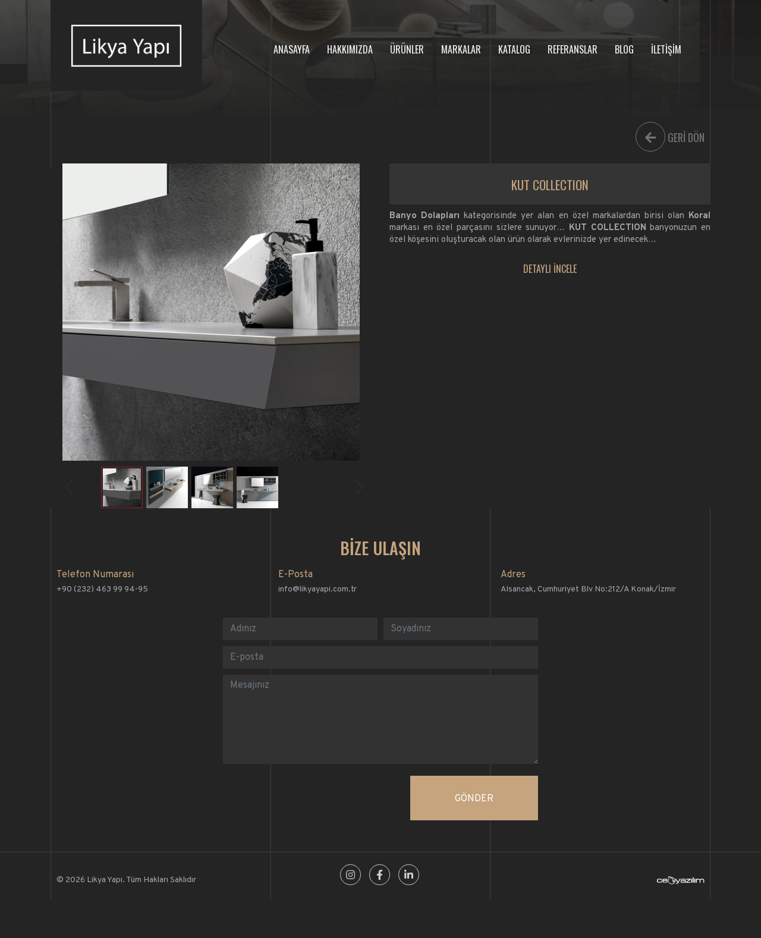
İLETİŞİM (666, 49)
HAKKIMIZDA (350, 49)
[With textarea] (380, 719)
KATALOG (514, 49)
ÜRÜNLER (407, 49)
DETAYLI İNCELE (550, 269)
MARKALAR (461, 49)
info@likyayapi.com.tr (317, 589)
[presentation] (313, 799)
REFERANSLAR (573, 49)
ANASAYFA (291, 49)
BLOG (624, 49)
